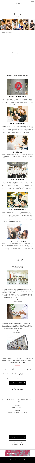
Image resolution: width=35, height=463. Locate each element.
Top (14, 8)
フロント (21, 369)
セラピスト (13, 373)
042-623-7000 (18, 390)
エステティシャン (21, 374)
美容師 (5, 369)
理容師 (13, 369)
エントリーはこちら (17, 382)
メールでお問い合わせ (17, 437)
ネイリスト (5, 373)
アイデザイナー (29, 369)
